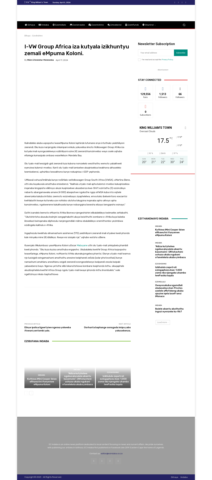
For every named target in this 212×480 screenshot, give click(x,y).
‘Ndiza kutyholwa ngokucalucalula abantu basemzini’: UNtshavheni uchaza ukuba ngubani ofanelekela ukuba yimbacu (77, 379)
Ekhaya (27, 35)
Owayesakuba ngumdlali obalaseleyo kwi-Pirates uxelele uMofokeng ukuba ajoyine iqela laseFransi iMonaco (169, 291)
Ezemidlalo (160, 282)
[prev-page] (26, 393)
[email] (156, 52)
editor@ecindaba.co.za (111, 453)
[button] (184, 25)
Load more (162, 322)
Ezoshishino (37, 35)
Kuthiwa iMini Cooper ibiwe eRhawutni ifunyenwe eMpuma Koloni (42, 382)
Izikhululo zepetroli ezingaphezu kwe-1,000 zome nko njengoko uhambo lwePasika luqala (113, 380)
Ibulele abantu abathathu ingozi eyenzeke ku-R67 (169, 310)
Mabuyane (82, 245)
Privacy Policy (167, 60)
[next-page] (31, 393)
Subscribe (180, 53)
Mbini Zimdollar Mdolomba (40, 60)
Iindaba (41, 375)
